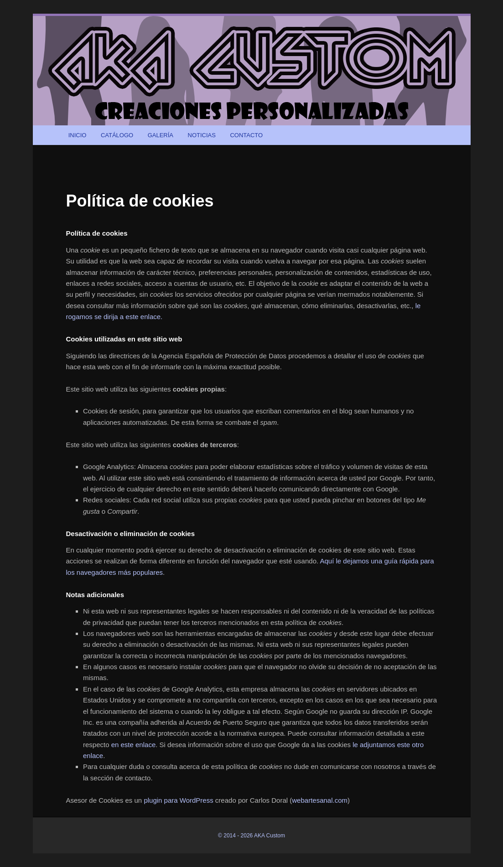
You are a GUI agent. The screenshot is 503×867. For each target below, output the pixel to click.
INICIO (77, 135)
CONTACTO (246, 135)
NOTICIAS (202, 135)
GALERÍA (160, 135)
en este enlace (133, 744)
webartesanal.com (319, 800)
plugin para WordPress (178, 800)
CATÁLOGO (117, 135)
